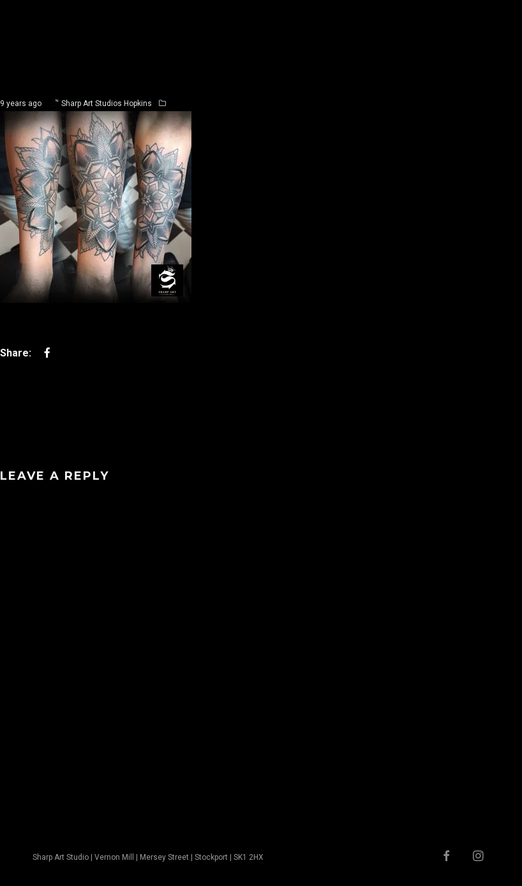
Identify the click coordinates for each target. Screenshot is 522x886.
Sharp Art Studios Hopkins (106, 103)
